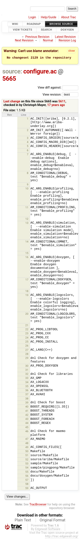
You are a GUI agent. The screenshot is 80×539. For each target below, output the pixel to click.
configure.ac (40, 72)
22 (27, 330)
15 (27, 253)
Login (32, 17)
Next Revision (24, 40)
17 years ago (56, 105)
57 (27, 480)
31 (27, 370)
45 (27, 427)
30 (27, 366)
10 (27, 189)
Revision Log (67, 40)
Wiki (15, 23)
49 (27, 447)
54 (27, 468)
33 (27, 378)
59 (27, 488)
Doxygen (67, 29)
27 (27, 350)
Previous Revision (37, 37)
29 (27, 358)
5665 (9, 79)
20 (27, 314)
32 (27, 374)
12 (27, 219)
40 (27, 407)
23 (27, 334)
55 (27, 472)
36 (27, 390)
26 (27, 346)
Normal (48, 40)
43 (27, 419)
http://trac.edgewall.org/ (61, 537)
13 (27, 223)
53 (27, 464)
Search (46, 29)
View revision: (51, 95)
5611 (61, 102)
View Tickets (22, 29)
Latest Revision (65, 37)
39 (27, 403)
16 (27, 257)
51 (27, 455)
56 (27, 476)
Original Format (52, 521)
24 (27, 338)
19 (27, 295)
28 (27, 354)
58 (27, 484)
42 (27, 415)
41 (27, 411)
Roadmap (34, 23)
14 (27, 242)
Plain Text (23, 521)
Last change (11, 102)
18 (27, 291)
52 (27, 460)
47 (27, 439)
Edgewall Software (47, 530)
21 (27, 325)
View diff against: (58, 88)
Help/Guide (48, 17)
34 (27, 382)
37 (27, 394)
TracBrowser (38, 505)
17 (27, 280)
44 (27, 423)
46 (27, 431)
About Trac (68, 17)
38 (27, 399)
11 (27, 208)
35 (27, 386)
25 (27, 342)
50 (27, 451)
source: (12, 72)
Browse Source (61, 23)
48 (27, 443)
